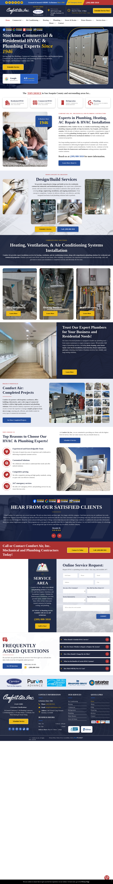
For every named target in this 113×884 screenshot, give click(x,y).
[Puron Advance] (35, 682)
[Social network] (18, 2)
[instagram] (12, 2)
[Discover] (103, 722)
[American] (107, 722)
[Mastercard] (98, 722)
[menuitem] (7, 20)
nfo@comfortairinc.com (53, 707)
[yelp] (9, 2)
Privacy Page (85, 881)
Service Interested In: (69, 597)
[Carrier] (14, 682)
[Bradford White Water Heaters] (77, 682)
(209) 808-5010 (50, 704)
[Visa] (93, 722)
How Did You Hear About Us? (95, 588)
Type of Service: (91, 597)
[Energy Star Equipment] (56, 682)
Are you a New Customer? (70, 588)
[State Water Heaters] (99, 682)
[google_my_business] (15, 2)
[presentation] (76, 617)
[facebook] (6, 2)
